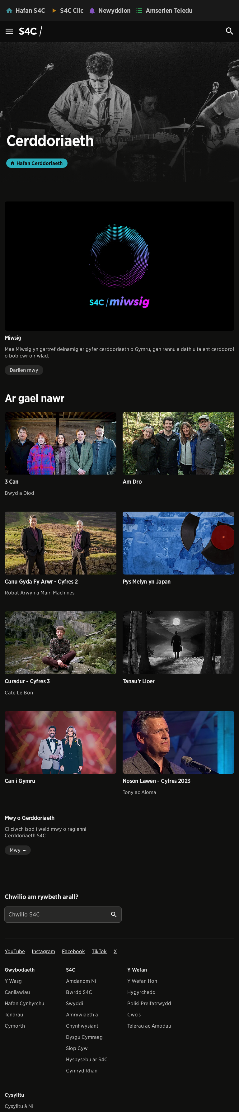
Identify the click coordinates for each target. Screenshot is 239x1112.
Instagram (43, 951)
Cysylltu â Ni (19, 1106)
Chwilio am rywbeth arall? (41, 897)
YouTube (15, 951)
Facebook (73, 951)
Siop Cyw (77, 1048)
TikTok (99, 951)
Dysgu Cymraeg (84, 1037)
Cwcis (134, 1015)
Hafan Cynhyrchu (24, 1003)
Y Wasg (13, 981)
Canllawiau (17, 992)
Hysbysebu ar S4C (87, 1059)
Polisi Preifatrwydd (149, 1003)
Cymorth (15, 1026)
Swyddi (74, 1003)
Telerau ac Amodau (149, 1026)
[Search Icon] (230, 31)
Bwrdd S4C (79, 992)
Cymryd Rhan (81, 1071)
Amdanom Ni (81, 981)
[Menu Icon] (9, 31)
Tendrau (14, 1015)
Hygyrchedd (141, 992)
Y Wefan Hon (142, 981)
